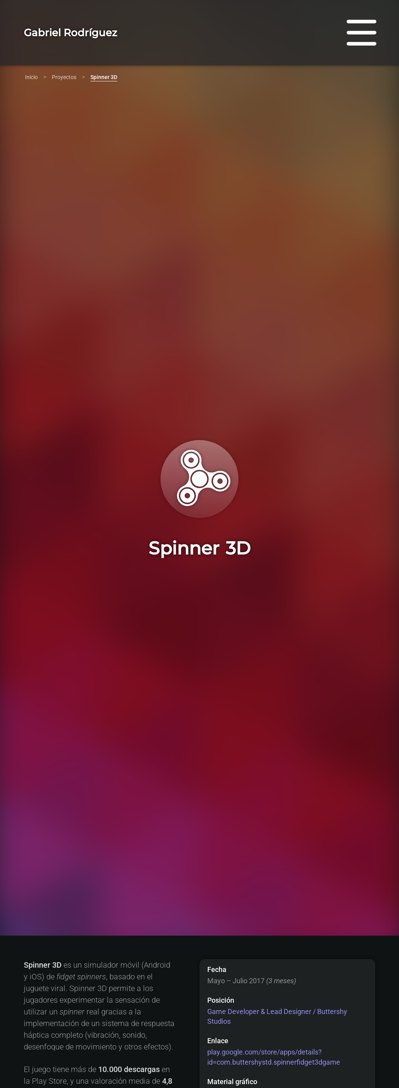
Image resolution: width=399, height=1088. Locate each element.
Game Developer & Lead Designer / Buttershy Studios (277, 1016)
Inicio (31, 77)
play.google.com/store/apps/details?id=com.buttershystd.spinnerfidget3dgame (273, 1057)
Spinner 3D (103, 77)
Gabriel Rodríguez (70, 32)
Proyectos (64, 77)
